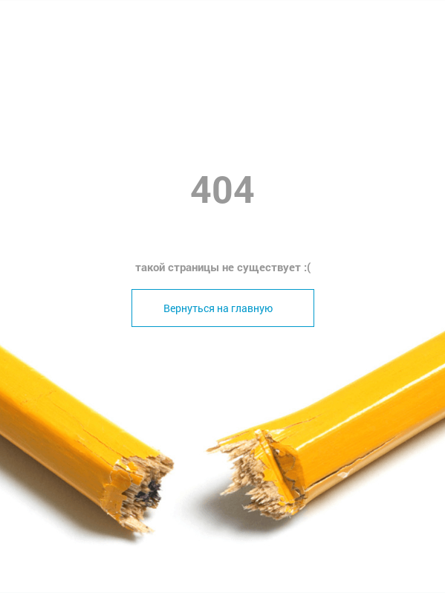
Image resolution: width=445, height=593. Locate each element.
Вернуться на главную (218, 308)
